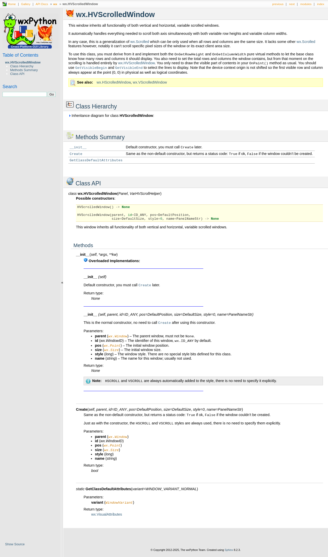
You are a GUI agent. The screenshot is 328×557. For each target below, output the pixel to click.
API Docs (42, 4)
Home (12, 4)
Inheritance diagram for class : (111, 116)
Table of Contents (20, 55)
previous (278, 4)
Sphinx (229, 553)
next (292, 4)
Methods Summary (24, 70)
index (320, 4)
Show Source (15, 544)
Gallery (25, 4)
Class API (17, 74)
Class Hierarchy (21, 66)
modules (305, 4)
